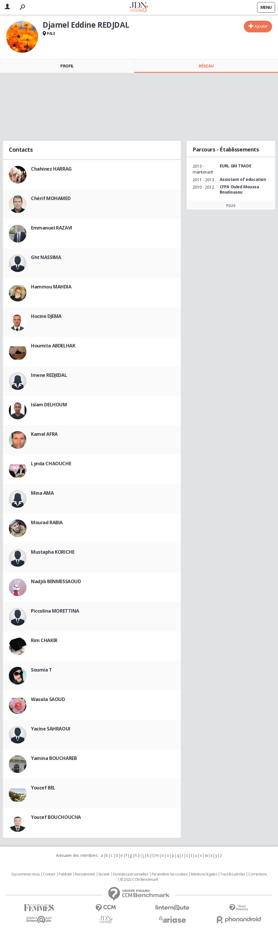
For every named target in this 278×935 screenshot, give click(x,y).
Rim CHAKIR (44, 640)
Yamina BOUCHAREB (54, 758)
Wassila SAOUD (48, 699)
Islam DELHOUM (49, 404)
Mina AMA (42, 493)
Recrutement (85, 874)
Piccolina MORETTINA (55, 611)
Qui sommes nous (25, 874)
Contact (49, 874)
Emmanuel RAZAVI (51, 228)
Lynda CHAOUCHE (51, 463)
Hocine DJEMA (46, 316)
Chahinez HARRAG (51, 169)
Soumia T (41, 670)
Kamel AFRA (44, 434)
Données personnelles (130, 874)
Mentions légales (204, 874)
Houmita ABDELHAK (53, 345)
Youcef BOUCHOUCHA (56, 817)
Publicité (65, 874)
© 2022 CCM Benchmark (139, 880)
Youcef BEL (43, 787)
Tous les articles (232, 874)
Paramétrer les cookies (170, 874)
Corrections (257, 874)
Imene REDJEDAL (49, 375)
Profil (67, 66)
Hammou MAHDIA (51, 286)
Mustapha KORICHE (52, 552)
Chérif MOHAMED (50, 198)
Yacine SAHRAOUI (50, 728)
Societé (104, 874)
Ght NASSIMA (46, 257)
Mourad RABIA (47, 522)
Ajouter (261, 26)
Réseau (206, 66)
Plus (230, 205)
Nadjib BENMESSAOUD (56, 581)
